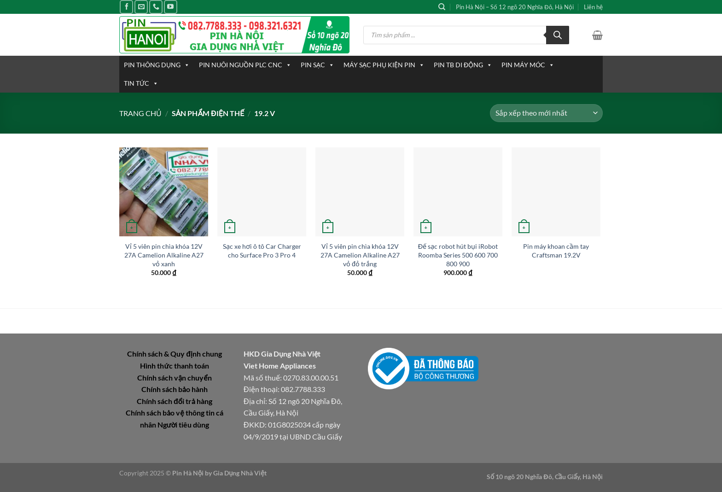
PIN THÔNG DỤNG (157, 65)
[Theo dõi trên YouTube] (170, 6)
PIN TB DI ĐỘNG (463, 65)
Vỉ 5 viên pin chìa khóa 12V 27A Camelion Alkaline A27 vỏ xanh (164, 254)
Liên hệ (593, 7)
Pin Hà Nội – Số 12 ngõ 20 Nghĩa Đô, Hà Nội (515, 7)
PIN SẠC (317, 65)
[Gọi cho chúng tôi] (156, 6)
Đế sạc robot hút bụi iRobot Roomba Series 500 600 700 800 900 (458, 254)
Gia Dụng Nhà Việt (240, 473)
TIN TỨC (141, 83)
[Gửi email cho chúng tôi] (141, 6)
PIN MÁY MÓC (527, 65)
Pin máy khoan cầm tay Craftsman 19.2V (556, 250)
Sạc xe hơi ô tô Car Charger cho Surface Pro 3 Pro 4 (262, 250)
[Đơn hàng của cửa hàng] (546, 113)
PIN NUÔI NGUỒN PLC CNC (245, 65)
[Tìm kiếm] (441, 6)
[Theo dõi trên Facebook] (126, 6)
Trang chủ (140, 113)
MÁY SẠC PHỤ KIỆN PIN (384, 65)
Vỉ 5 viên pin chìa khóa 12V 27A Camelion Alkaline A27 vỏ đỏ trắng (360, 254)
